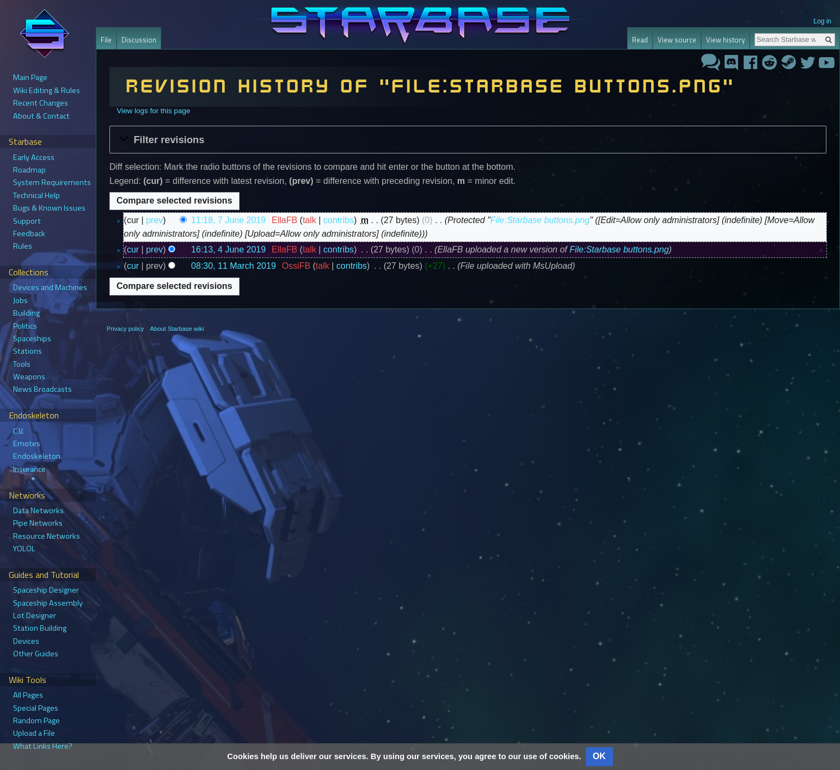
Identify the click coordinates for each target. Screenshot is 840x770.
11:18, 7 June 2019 (228, 220)
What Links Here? (42, 746)
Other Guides (35, 654)
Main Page (30, 77)
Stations (27, 351)
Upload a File (34, 733)
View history (725, 39)
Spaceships (32, 338)
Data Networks (38, 510)
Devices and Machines (50, 287)
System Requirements (52, 182)
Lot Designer (34, 615)
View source (677, 39)
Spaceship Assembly (48, 603)
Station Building (39, 628)
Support (27, 221)
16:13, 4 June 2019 (228, 249)
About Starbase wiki (177, 328)
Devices (26, 641)
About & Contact (41, 116)
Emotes (26, 443)
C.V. (18, 431)
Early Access (33, 157)
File (106, 39)
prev (154, 220)
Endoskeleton (36, 456)
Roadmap (29, 170)
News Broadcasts (42, 389)
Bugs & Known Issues (49, 208)
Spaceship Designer (46, 590)
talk (309, 220)
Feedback (29, 233)
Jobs (20, 300)
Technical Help (36, 195)
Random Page (36, 720)
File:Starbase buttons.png (540, 220)
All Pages (28, 695)
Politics (25, 326)
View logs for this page (153, 111)
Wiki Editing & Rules (46, 90)
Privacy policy (125, 328)
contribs (338, 220)
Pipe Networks (38, 523)
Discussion (138, 39)
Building (26, 313)
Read (640, 39)
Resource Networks (46, 536)
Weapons (29, 377)
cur (133, 249)
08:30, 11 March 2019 (233, 265)
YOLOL (24, 549)
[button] (468, 139)
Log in (822, 21)
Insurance (29, 469)
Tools (21, 364)
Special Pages (35, 708)
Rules (22, 246)
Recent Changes (40, 103)
